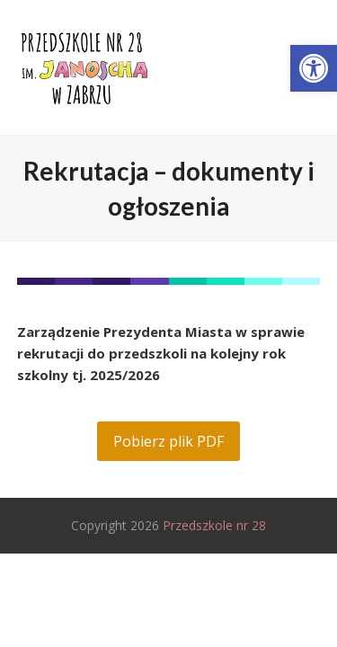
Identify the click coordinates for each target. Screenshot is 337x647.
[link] (313, 68)
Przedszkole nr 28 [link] (214, 525)
